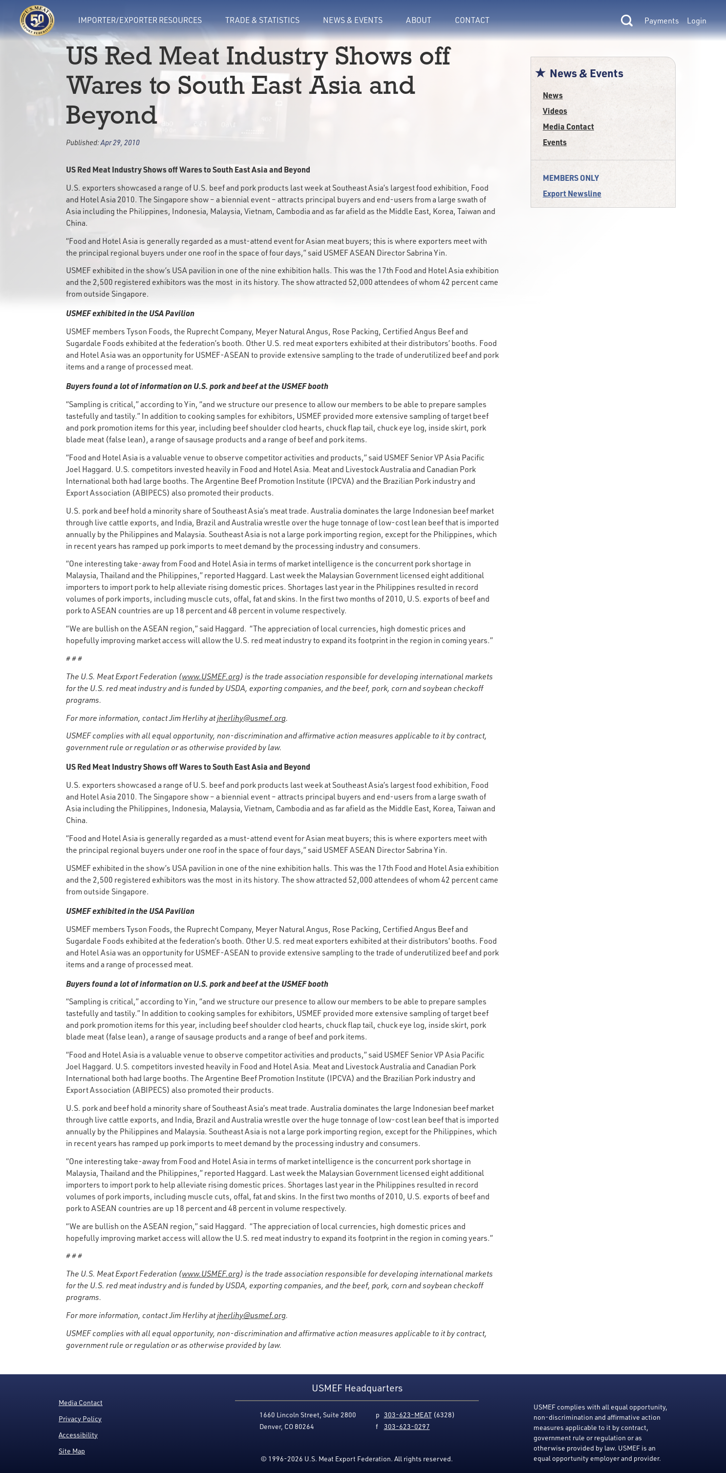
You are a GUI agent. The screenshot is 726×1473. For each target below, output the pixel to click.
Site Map (72, 1451)
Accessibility (78, 1434)
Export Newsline (572, 193)
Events (555, 142)
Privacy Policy (80, 1418)
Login (696, 20)
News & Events (353, 20)
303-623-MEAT (408, 1414)
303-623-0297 (407, 1426)
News (553, 95)
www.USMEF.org (211, 676)
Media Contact (568, 126)
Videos (555, 111)
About (418, 20)
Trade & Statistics (262, 20)
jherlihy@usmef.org (251, 718)
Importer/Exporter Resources (140, 20)
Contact (472, 20)
